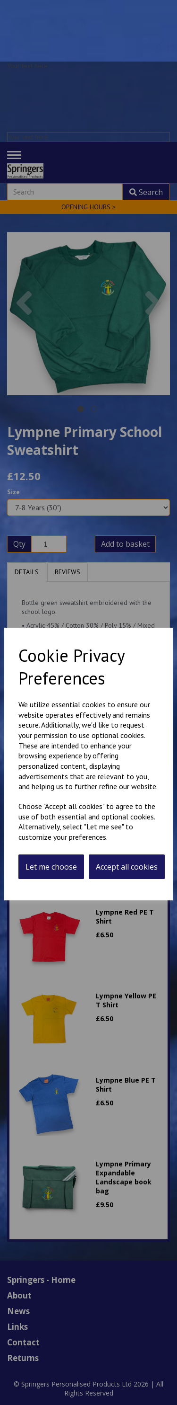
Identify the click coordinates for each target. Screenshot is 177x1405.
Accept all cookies (127, 867)
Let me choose (51, 867)
